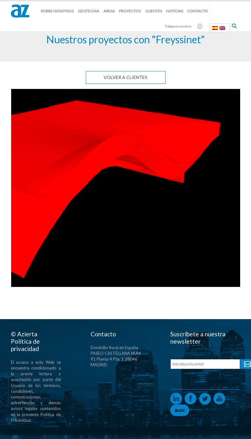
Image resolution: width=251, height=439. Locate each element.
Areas (109, 11)
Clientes (153, 11)
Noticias (174, 11)
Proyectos (130, 11)
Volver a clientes (125, 77)
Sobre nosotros (57, 11)
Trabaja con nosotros (178, 26)
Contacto (197, 11)
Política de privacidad (25, 345)
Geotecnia (88, 11)
